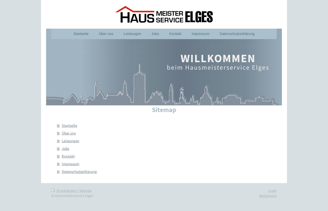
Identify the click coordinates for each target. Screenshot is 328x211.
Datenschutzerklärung (79, 171)
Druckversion (64, 190)
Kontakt (68, 156)
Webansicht (268, 195)
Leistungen (70, 140)
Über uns (69, 133)
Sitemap (85, 190)
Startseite (69, 125)
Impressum (70, 163)
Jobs (65, 148)
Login (272, 190)
